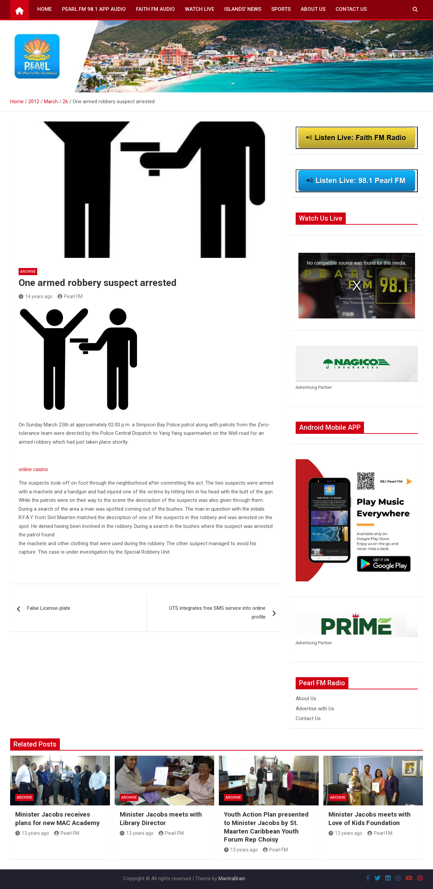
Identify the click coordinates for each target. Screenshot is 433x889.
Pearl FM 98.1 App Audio (94, 9)
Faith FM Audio (155, 9)
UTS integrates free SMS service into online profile (217, 612)
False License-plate (48, 608)
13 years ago (32, 833)
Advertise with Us (315, 709)
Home (44, 9)
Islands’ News (242, 9)
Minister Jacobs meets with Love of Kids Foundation (369, 818)
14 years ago (35, 296)
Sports (281, 9)
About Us (313, 9)
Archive (28, 271)
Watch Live (199, 9)
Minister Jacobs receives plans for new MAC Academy (57, 818)
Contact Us (351, 9)
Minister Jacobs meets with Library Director (161, 818)
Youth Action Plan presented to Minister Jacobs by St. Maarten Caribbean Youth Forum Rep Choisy (266, 826)
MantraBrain (232, 878)
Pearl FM (70, 296)
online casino (33, 469)
